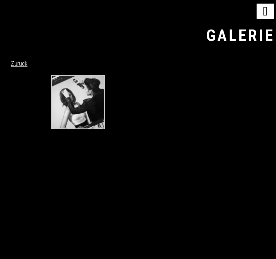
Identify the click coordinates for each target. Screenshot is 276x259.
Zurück (19, 63)
